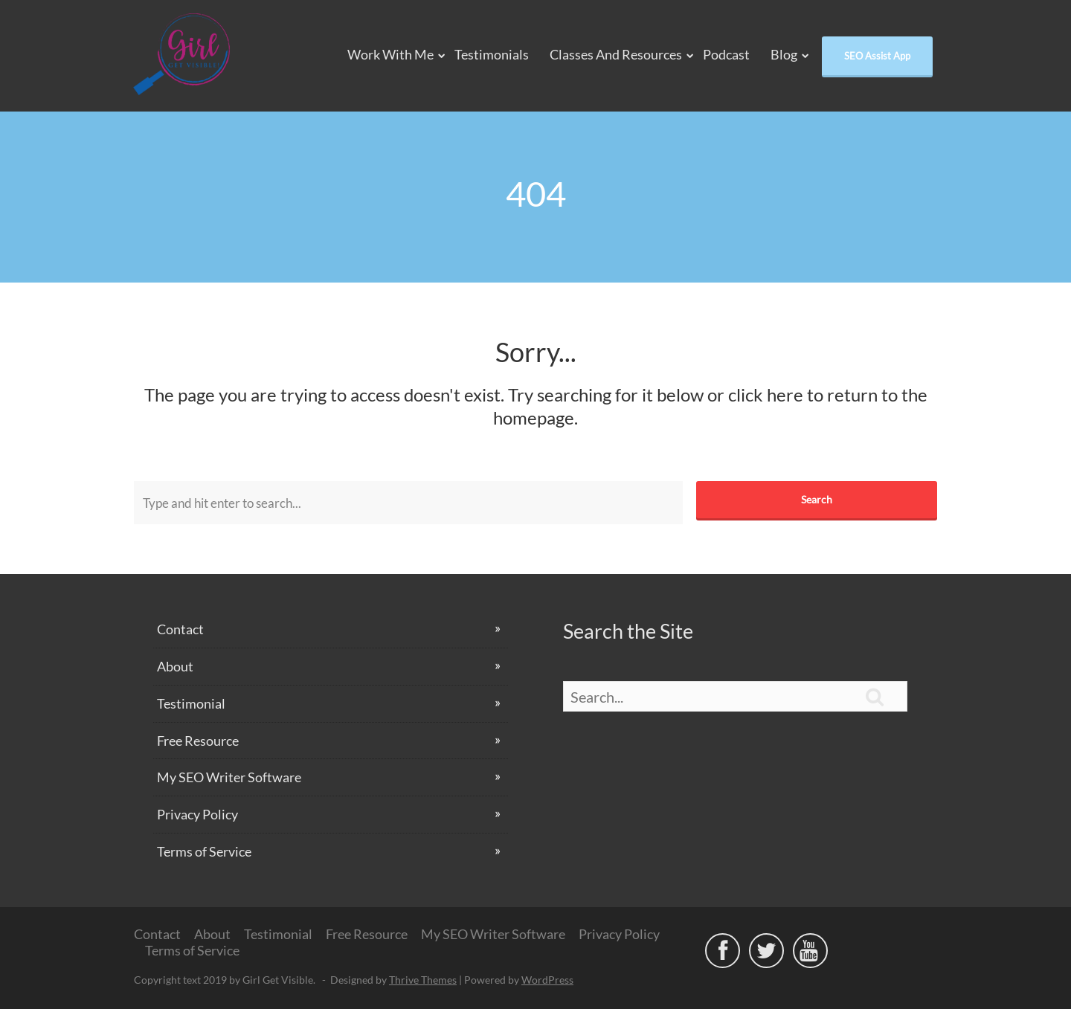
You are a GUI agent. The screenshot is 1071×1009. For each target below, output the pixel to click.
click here (765, 394)
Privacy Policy (197, 814)
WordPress (547, 979)
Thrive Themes (423, 979)
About (175, 666)
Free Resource (198, 740)
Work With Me (390, 54)
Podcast (726, 54)
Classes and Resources (616, 54)
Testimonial (191, 703)
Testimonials (491, 54)
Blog (784, 54)
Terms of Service (204, 851)
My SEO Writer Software (229, 777)
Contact (180, 629)
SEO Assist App (877, 56)
